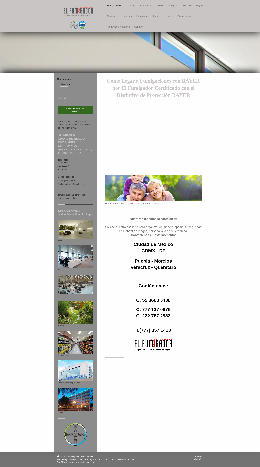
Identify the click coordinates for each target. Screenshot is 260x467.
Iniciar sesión (197, 456)
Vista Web (198, 459)
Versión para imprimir (68, 457)
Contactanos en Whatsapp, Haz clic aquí (75, 109)
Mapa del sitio (87, 457)
